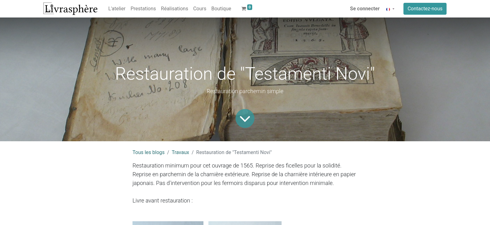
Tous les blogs (148, 152)
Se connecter (365, 9)
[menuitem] (117, 8)
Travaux (180, 152)
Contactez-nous (425, 9)
